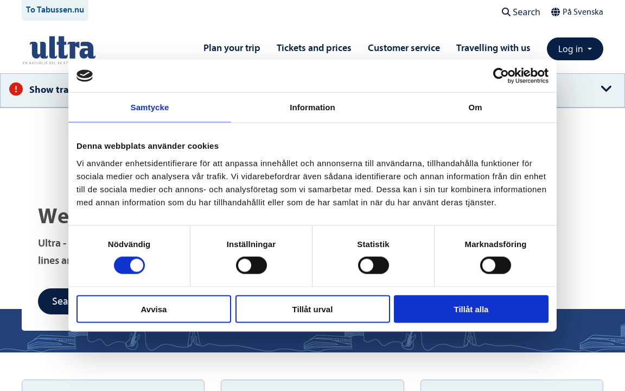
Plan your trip (231, 48)
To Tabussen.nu (55, 10)
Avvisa (154, 308)
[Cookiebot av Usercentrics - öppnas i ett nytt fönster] (501, 76)
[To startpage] (63, 49)
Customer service (404, 48)
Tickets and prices (314, 48)
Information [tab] (312, 107)
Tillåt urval (312, 308)
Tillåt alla (471, 308)
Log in (571, 49)
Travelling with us (493, 48)
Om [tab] (475, 107)
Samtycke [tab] (150, 107)
